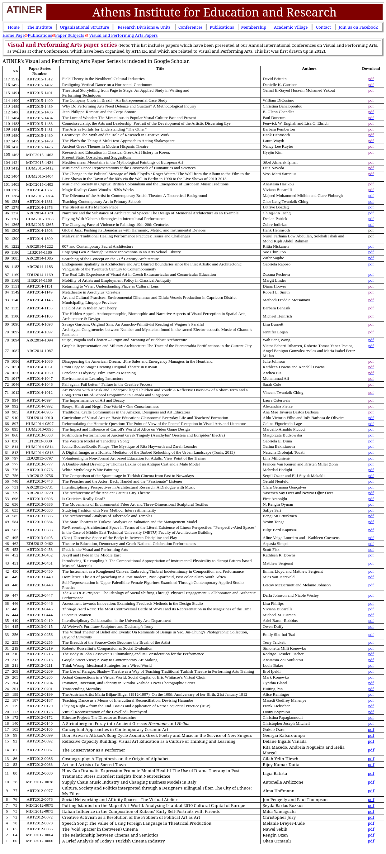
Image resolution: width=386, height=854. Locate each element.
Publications (221, 27)
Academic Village (291, 27)
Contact (323, 27)
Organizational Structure (84, 27)
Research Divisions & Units (144, 27)
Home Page (13, 35)
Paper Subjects (69, 35)
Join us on (358, 27)
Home (14, 27)
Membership (253, 27)
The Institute (39, 27)
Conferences (190, 27)
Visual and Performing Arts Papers (123, 35)
